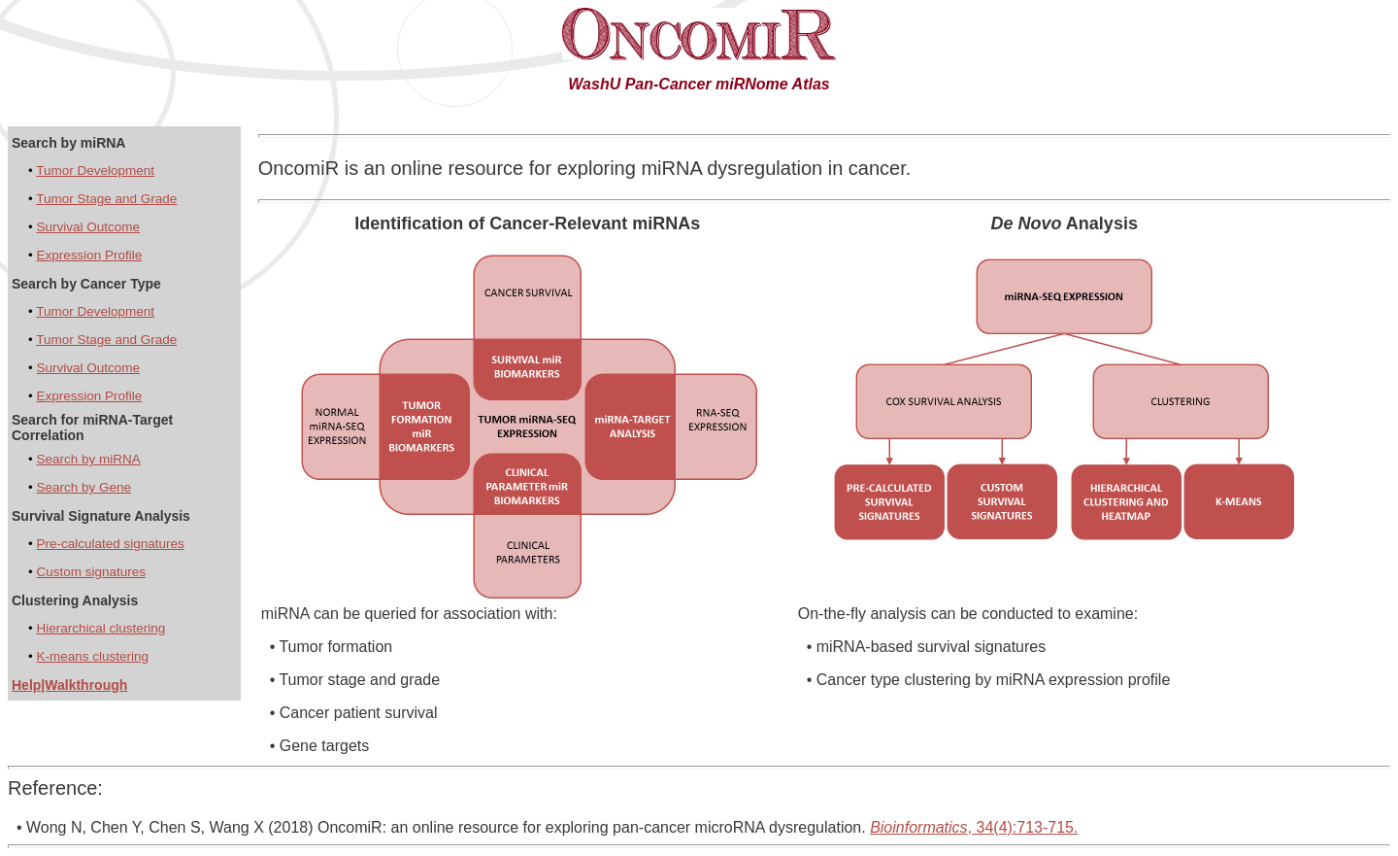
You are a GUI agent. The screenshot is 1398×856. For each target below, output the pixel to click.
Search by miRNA (88, 459)
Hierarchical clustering (100, 628)
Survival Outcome (88, 227)
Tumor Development (95, 170)
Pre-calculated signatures (109, 543)
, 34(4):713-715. (974, 827)
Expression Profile (89, 255)
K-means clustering (92, 656)
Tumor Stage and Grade (106, 198)
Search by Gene (83, 487)
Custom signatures (91, 572)
